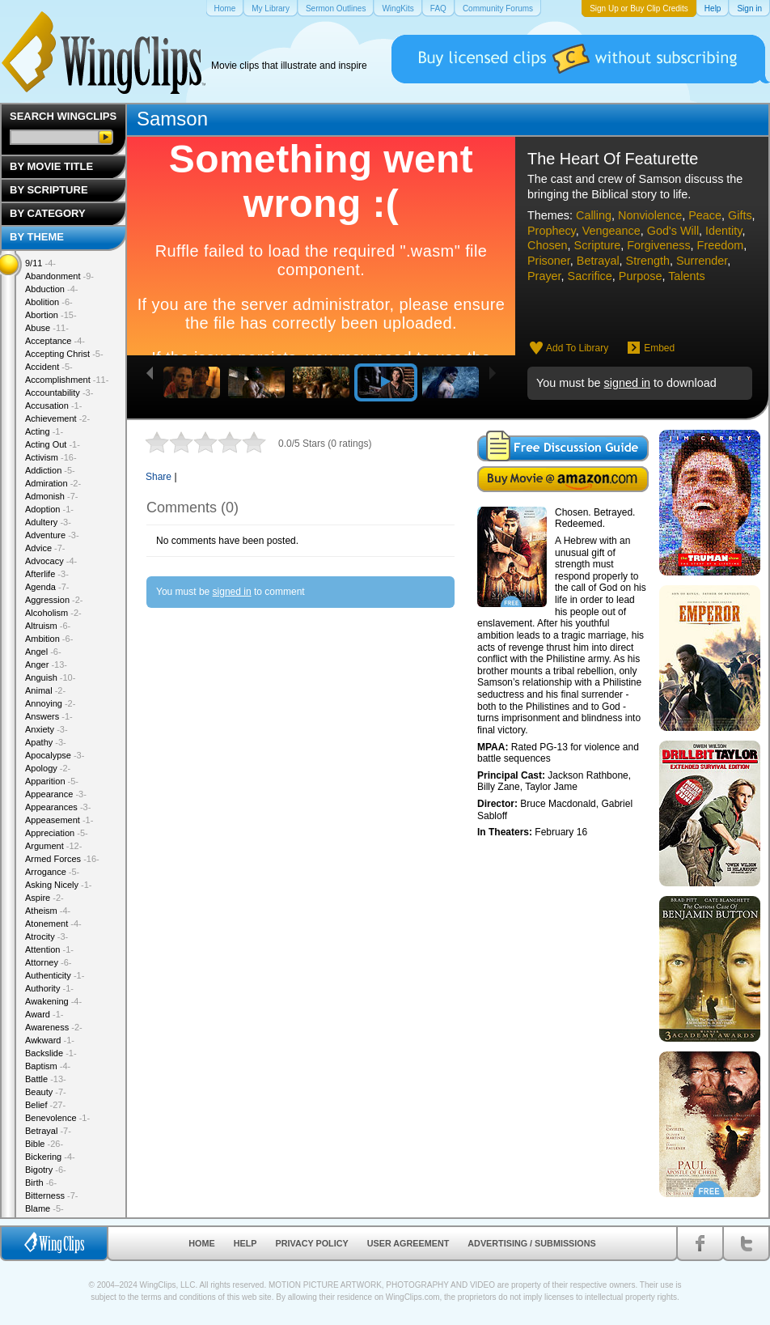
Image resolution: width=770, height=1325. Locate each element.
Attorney (48, 962)
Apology (47, 768)
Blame (44, 1208)
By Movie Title (51, 166)
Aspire (44, 897)
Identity (723, 230)
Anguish (50, 677)
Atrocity (46, 936)
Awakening (53, 1001)
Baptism (47, 1066)
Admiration (53, 483)
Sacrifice (590, 276)
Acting (44, 431)
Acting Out (52, 444)
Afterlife (47, 574)
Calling (593, 215)
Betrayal (598, 260)
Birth (41, 1182)
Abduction (51, 289)
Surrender (701, 260)
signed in (626, 382)
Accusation (53, 405)
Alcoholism (53, 613)
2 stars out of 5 (169, 442)
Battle (45, 1079)
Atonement (53, 923)
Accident (49, 367)
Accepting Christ (64, 354)
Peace (704, 215)
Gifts (740, 215)
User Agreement (408, 1243)
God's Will (673, 230)
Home (201, 1243)
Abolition (49, 302)
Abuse (47, 328)
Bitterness (51, 1195)
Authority (49, 988)
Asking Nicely (58, 885)
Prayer (544, 276)
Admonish (51, 496)
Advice (45, 548)
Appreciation (56, 833)
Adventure (52, 535)
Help (245, 1243)
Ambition (49, 638)
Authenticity (54, 975)
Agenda (47, 587)
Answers (49, 716)
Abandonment (59, 276)
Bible (44, 1144)
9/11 (40, 263)
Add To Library (577, 348)
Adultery (48, 522)
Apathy (45, 742)
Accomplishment (66, 379)
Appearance (56, 794)
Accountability (59, 392)
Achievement (57, 418)
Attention (49, 949)
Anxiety (46, 729)
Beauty (45, 1092)
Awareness (53, 1027)
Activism (51, 457)
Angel (43, 651)
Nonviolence (650, 215)
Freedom (720, 245)
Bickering (50, 1156)
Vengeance (611, 230)
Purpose (640, 276)
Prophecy (551, 230)
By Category (48, 213)
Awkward (49, 1040)
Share (158, 476)
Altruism (47, 626)
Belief (45, 1105)
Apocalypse (54, 755)
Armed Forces (62, 859)
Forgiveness (658, 245)
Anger (46, 664)
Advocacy (51, 561)
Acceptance (55, 341)
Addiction (50, 470)
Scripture (597, 245)
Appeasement (59, 820)
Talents (686, 276)
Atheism (47, 910)
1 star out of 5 (157, 442)
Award (44, 1014)
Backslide (51, 1053)
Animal (45, 690)
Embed (659, 348)
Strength (648, 260)
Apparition (51, 781)
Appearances (58, 807)
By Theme (37, 237)
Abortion (51, 315)
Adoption (49, 509)
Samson (172, 119)
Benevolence (57, 1118)
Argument (53, 846)
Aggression (54, 600)
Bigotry (45, 1169)
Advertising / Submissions (531, 1243)
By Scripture (49, 190)
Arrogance (52, 872)
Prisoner (548, 260)
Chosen (547, 245)
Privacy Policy (312, 1243)
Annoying (50, 703)
